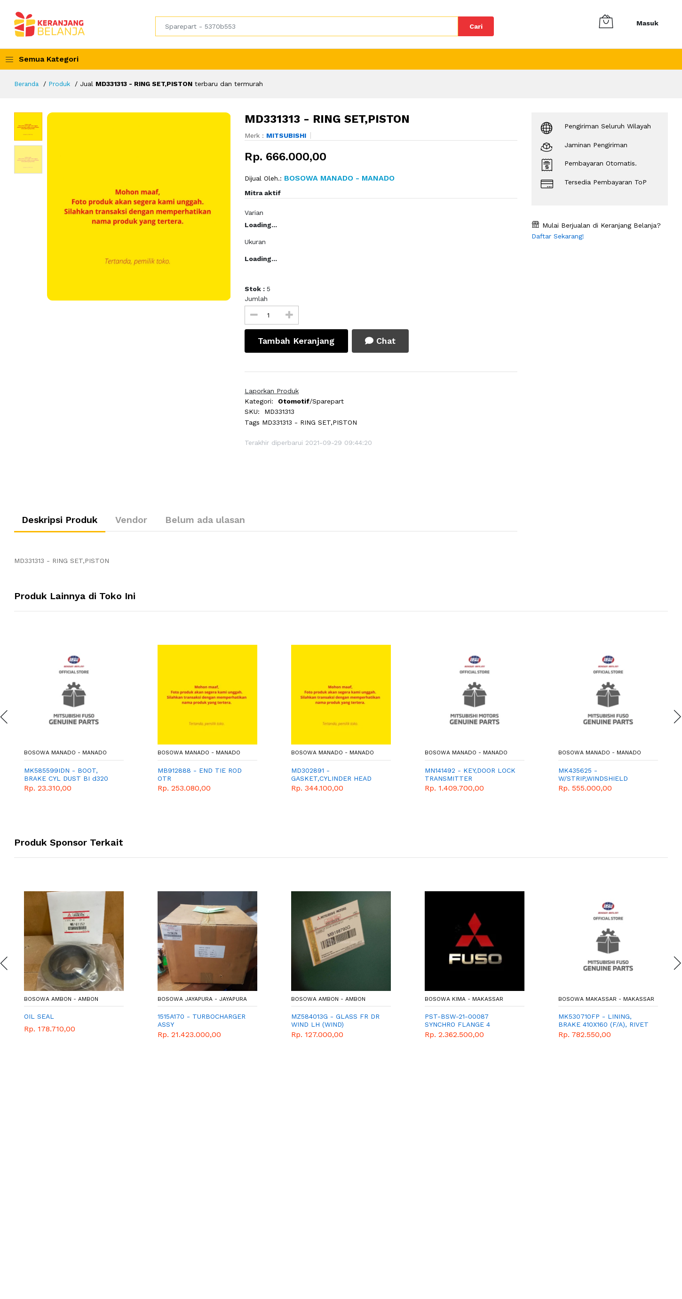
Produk (61, 83)
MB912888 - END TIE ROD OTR (200, 776)
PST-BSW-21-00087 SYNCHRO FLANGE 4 (457, 1022)
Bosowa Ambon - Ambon (61, 1000)
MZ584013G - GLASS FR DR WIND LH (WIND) (335, 1022)
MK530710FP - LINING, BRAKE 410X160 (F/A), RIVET (603, 1022)
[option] (139, 206)
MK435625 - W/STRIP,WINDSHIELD (593, 776)
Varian (254, 212)
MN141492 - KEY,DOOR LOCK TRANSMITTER (470, 776)
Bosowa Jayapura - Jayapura (202, 1000)
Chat (383, 341)
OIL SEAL (39, 1018)
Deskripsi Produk (62, 521)
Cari (476, 26)
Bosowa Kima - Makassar (464, 1000)
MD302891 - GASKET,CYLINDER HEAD (331, 776)
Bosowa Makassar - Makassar (606, 1000)
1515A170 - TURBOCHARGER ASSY (202, 1022)
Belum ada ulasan (216, 521)
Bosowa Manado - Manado (65, 754)
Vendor (138, 521)
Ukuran (255, 242)
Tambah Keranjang (297, 341)
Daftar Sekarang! (557, 236)
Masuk (647, 23)
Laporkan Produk (272, 391)
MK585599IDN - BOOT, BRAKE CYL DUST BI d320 (66, 776)
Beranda (27, 83)
